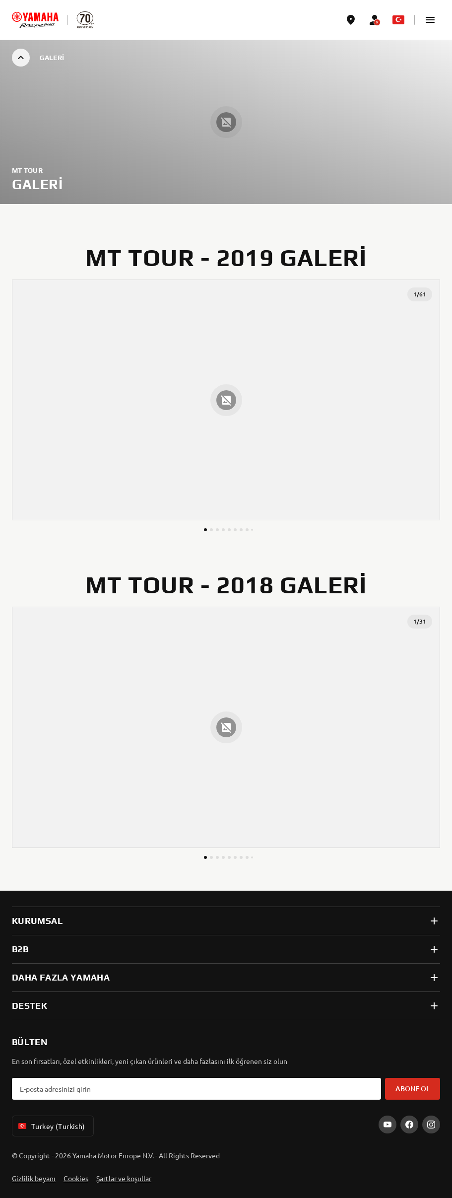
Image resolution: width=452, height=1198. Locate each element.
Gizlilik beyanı (34, 1178)
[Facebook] (409, 1124)
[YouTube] (387, 1124)
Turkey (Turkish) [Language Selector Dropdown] (50, 1126)
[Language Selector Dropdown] (398, 20)
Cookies (76, 1178)
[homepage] (35, 20)
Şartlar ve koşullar (123, 1178)
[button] (430, 20)
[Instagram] (431, 1124)
